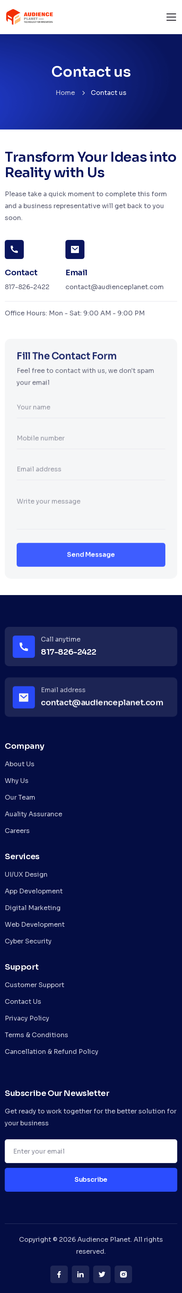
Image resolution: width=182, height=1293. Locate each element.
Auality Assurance (33, 814)
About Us (19, 764)
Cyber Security (28, 941)
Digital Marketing (33, 908)
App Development (34, 891)
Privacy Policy (27, 1018)
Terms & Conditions (36, 1035)
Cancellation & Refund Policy (51, 1052)
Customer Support (34, 985)
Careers (17, 831)
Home (65, 93)
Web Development (35, 924)
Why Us (17, 781)
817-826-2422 (27, 287)
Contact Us (23, 1001)
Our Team (20, 797)
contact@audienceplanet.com (114, 287)
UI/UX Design (26, 874)
